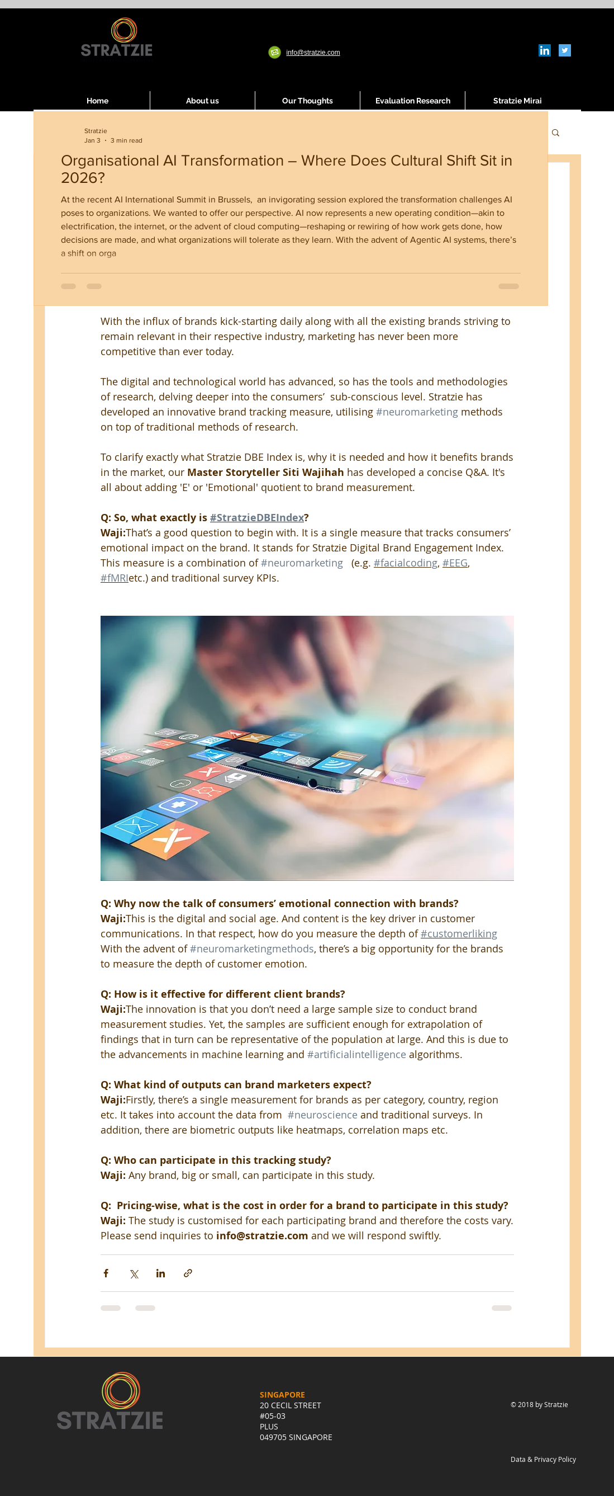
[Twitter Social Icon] (565, 50)
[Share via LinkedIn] (160, 1273)
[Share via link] (188, 1273)
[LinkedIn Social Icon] (545, 50)
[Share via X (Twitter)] (133, 1273)
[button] (555, 133)
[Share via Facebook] (106, 1273)
